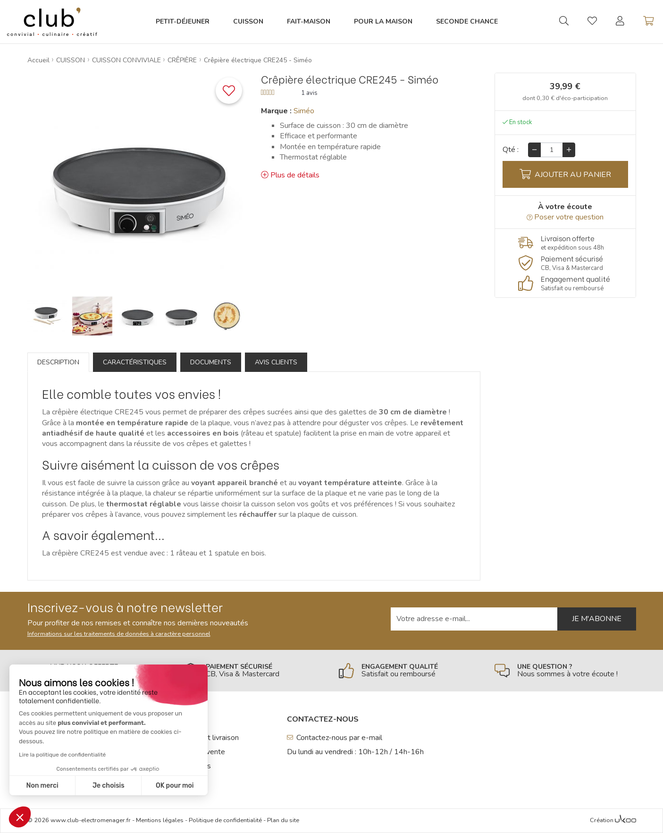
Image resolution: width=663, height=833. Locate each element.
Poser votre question (565, 217)
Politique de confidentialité (225, 820)
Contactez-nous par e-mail (335, 737)
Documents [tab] (210, 362)
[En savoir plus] (565, 243)
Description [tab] (58, 362)
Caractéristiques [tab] (135, 362)
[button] (19, 817)
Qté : (511, 149)
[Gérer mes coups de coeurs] (592, 22)
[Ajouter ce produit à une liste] (229, 90)
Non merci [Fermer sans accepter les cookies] (42, 786)
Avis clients (276, 362)
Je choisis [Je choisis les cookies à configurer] (108, 786)
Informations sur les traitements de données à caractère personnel (118, 634)
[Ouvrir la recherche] (564, 22)
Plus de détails (290, 175)
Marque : (276, 111)
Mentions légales (160, 820)
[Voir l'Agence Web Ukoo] (625, 820)
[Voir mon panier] (648, 22)
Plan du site (283, 820)
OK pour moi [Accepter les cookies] (175, 786)
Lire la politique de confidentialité (62, 754)
